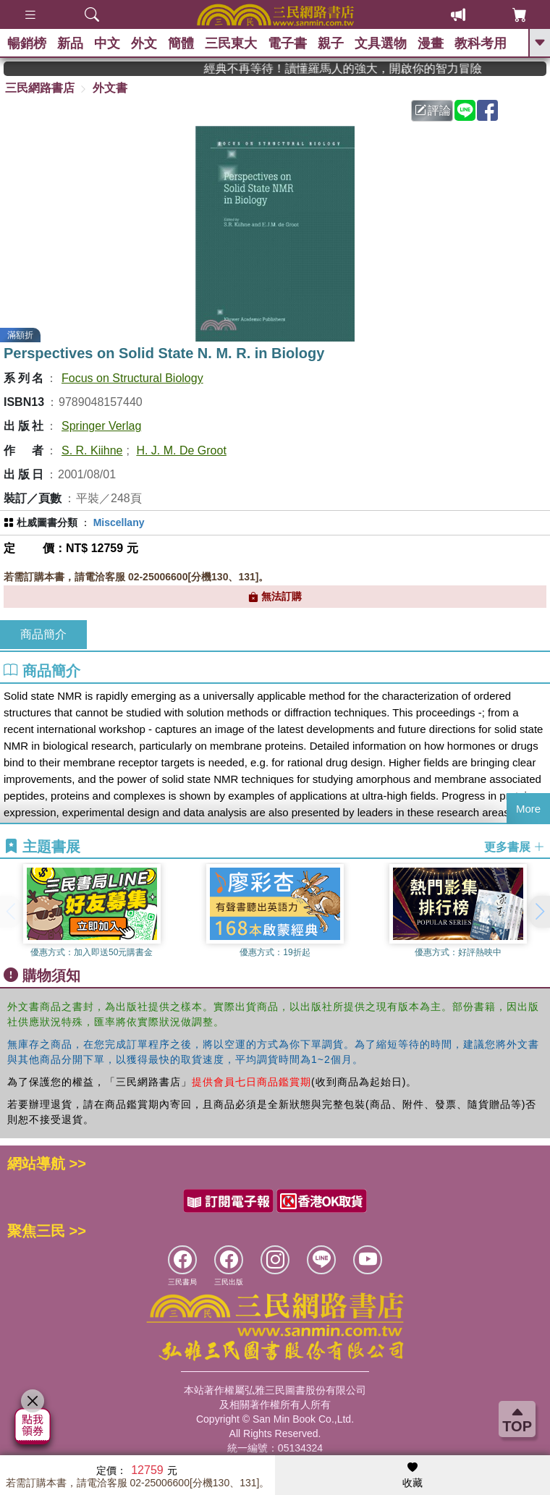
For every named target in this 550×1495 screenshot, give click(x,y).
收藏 (412, 1475)
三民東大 (231, 43)
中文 (107, 43)
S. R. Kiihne (92, 450)
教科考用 (480, 43)
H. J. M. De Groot (181, 450)
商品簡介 (43, 634)
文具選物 (381, 43)
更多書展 (514, 847)
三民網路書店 (40, 88)
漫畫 (431, 43)
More (528, 808)
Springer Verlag (101, 426)
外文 (144, 43)
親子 (331, 43)
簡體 (181, 43)
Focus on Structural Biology (132, 378)
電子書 (287, 43)
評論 (433, 110)
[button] (539, 912)
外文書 (110, 88)
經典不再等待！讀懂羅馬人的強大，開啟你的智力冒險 (363, 68)
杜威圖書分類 (47, 522)
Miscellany (119, 522)
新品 (70, 43)
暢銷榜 (26, 43)
